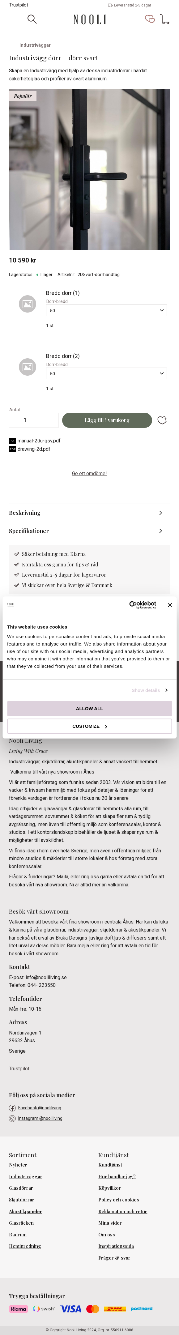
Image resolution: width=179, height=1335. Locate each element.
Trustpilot (18, 5)
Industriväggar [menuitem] (25, 1176)
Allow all (89, 708)
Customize (89, 726)
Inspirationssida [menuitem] (116, 1246)
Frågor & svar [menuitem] (114, 1258)
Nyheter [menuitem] (18, 1165)
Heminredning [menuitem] (25, 1246)
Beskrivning (24, 512)
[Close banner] (170, 605)
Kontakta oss (37, 564)
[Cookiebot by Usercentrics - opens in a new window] (129, 605)
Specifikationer (29, 531)
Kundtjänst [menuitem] (110, 1165)
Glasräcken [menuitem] (21, 1223)
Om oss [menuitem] (106, 1234)
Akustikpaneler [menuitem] (25, 1211)
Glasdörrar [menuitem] (21, 1188)
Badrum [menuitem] (18, 1234)
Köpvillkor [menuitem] (109, 1188)
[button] (150, 19)
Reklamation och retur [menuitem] (122, 1211)
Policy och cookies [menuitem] (118, 1199)
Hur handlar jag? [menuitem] (117, 1176)
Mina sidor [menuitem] (110, 1223)
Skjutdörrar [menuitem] (21, 1199)
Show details (146, 690)
